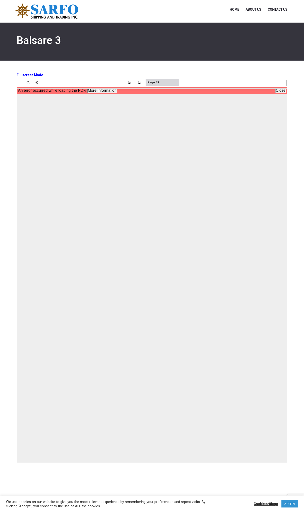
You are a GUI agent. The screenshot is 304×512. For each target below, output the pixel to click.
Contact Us (277, 9)
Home (234, 9)
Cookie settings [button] (266, 504)
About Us (253, 9)
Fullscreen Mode (30, 75)
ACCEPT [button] (289, 504)
